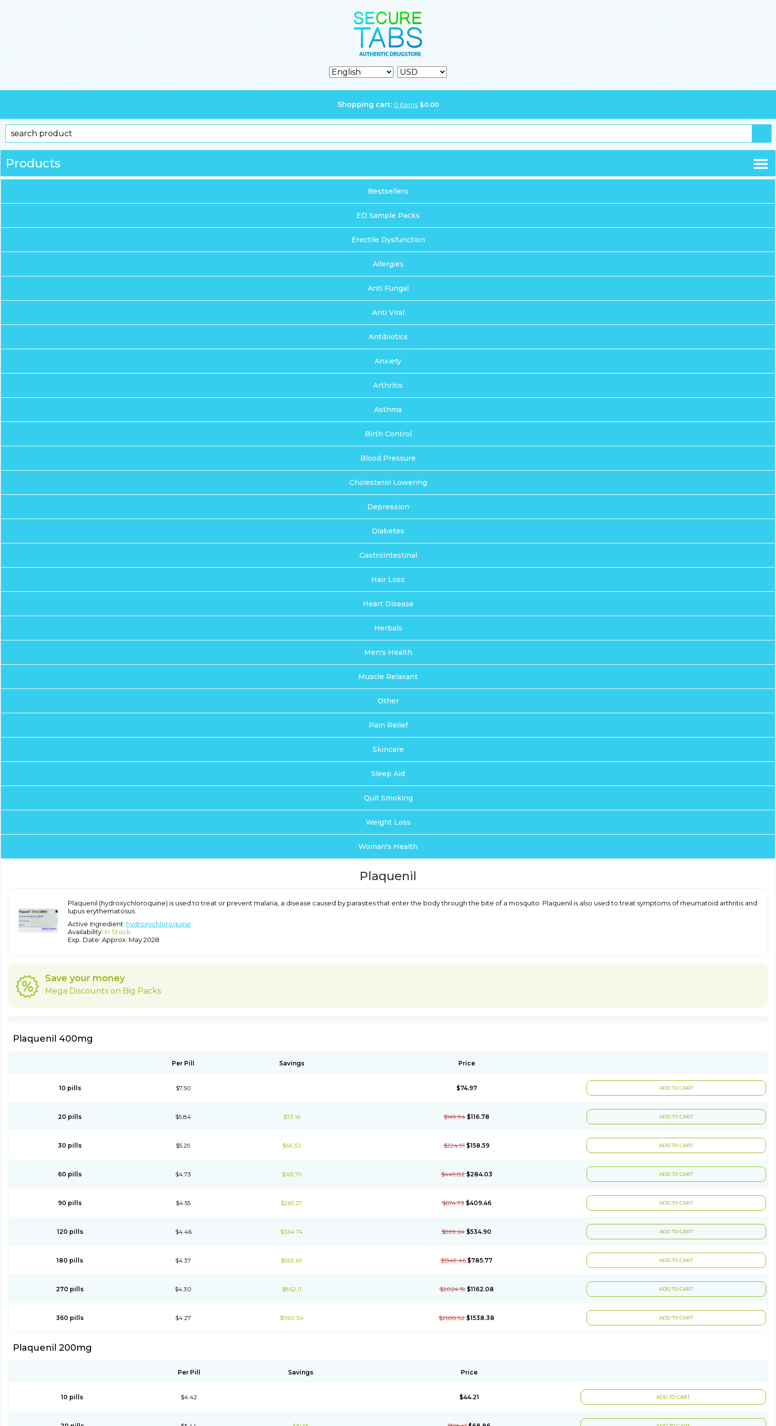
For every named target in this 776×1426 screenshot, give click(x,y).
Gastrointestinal (388, 555)
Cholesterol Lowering (388, 482)
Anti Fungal (388, 288)
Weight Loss (388, 822)
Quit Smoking (388, 797)
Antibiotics (388, 336)
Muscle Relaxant (388, 676)
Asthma (388, 409)
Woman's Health (388, 846)
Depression (388, 506)
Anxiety (388, 361)
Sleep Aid (388, 773)
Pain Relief (388, 725)
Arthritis (388, 385)
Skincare (388, 749)
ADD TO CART (675, 1088)
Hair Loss (388, 579)
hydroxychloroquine (158, 924)
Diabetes (388, 531)
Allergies (388, 264)
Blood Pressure (388, 458)
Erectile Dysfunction (388, 239)
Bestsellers (388, 191)
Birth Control (388, 433)
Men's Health (388, 652)
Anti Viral (388, 312)
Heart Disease (388, 603)
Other (388, 700)
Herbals (388, 628)
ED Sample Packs (388, 215)
